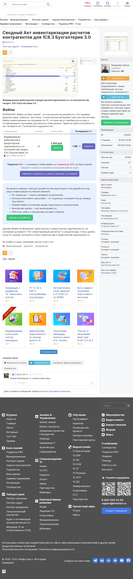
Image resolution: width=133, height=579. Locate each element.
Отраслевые (46, 515)
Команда (44, 438)
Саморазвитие (47, 451)
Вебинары (45, 492)
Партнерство (47, 488)
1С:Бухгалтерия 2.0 (110, 226)
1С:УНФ (77, 464)
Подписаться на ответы (15, 363)
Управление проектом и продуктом (51, 432)
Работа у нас (109, 465)
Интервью (12, 432)
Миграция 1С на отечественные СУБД (18, 529)
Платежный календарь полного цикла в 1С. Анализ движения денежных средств (61, 340)
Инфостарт (48, 242)
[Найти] (128, 405)
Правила (106, 456)
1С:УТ (76, 468)
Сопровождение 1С (50, 460)
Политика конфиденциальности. (57, 549)
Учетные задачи (15, 461)
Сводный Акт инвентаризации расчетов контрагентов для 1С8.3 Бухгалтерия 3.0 (47, 35)
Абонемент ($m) (109, 273)
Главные (11, 423)
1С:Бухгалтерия (81, 451)
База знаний (14, 448)
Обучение (79, 414)
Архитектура (46, 447)
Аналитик (78, 423)
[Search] (116, 405)
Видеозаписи (115, 419)
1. (11, 374)
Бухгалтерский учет (110, 265)
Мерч (109, 434)
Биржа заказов (116, 424)
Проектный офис (84, 506)
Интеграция (13, 482)
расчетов (28, 246)
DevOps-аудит (14, 502)
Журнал (11, 414)
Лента (9, 427)
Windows (105, 234)
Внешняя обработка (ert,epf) (114, 211)
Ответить (21, 383)
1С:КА (76, 460)
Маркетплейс (82, 447)
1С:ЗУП (77, 477)
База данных (13, 474)
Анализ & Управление (47, 416)
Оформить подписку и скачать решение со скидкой (49, 173)
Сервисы (44, 474)
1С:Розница (79, 473)
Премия (10, 441)
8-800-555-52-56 (112, 500)
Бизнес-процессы (49, 426)
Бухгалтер (106, 203)
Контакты (107, 469)
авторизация (63, 391)
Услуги (43, 479)
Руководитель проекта (81, 429)
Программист (80, 419)
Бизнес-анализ (47, 422)
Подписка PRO (14, 452)
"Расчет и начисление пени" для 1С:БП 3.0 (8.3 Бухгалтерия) (85, 337)
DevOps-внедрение (17, 507)
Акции (42, 466)
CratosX (18, 374)
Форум (110, 429)
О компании (109, 443)
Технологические (49, 524)
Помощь (106, 460)
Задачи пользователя (18, 465)
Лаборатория (15, 494)
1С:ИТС (43, 470)
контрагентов (41, 246)
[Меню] (5, 4)
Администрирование (18, 478)
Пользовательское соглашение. (20, 549)
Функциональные (15, 456)
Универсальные (81, 486)
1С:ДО (76, 481)
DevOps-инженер (82, 435)
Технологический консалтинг (15, 513)
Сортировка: (67, 363)
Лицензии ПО (47, 511)
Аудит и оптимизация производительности (18, 521)
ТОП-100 (11, 436)
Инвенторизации (13, 246)
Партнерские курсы (84, 440)
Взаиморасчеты (108, 195)
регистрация (49, 391)
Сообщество (13, 487)
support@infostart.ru (114, 503)
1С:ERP (77, 455)
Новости (11, 419)
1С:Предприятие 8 (109, 218)
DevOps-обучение (16, 498)
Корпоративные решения (50, 501)
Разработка (13, 469)
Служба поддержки (117, 477)
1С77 (75, 494)
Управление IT (47, 443)
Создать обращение (116, 510)
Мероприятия (115, 414)
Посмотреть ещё (49, 352)
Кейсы (42, 483)
